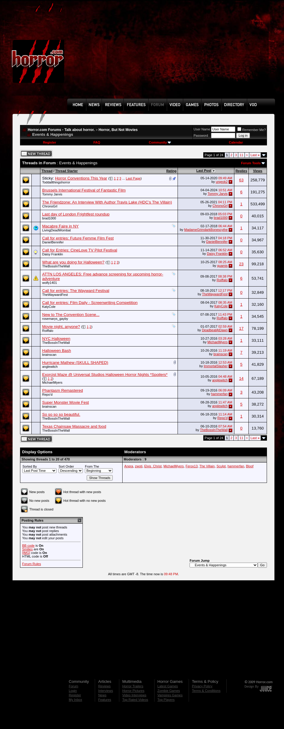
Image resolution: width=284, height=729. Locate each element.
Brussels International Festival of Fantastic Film (84, 190)
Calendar (236, 142)
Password (201, 135)
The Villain (207, 466)
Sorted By (29, 466)
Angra (128, 466)
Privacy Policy (202, 686)
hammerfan (219, 394)
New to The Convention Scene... (71, 314)
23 (241, 264)
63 (241, 180)
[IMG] (26, 553)
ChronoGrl (49, 206)
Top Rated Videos (135, 699)
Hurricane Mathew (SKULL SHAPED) (75, 362)
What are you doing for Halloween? (73, 262)
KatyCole (49, 306)
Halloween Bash (56, 350)
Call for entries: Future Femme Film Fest (78, 238)
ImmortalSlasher (216, 366)
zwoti (138, 466)
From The (92, 466)
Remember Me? (251, 130)
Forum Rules (31, 564)
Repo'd (47, 394)
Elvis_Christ (153, 466)
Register (49, 142)
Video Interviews (134, 695)
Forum (73, 686)
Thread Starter (66, 171)
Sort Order (66, 466)
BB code (28, 545)
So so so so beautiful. (61, 414)
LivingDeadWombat (56, 230)
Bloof (250, 466)
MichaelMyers (217, 342)
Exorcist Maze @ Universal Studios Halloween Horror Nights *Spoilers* (104, 374)
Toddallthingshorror (56, 182)
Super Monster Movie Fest (65, 402)
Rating (171, 171)
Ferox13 (192, 466)
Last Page (133, 178)
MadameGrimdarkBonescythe (206, 229)
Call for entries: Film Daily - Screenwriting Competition (90, 302)
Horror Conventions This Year (81, 178)
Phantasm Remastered (62, 390)
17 (241, 328)
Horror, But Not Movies (118, 130)
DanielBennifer (53, 242)
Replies (241, 171)
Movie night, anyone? (61, 326)
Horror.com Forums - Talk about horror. (61, 130)
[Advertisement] (147, 54)
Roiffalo (222, 280)
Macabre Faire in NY (60, 226)
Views (257, 171)
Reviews (104, 686)
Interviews (105, 690)
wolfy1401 (49, 282)
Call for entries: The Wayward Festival (75, 290)
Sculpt (221, 466)
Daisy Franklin (52, 254)
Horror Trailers (132, 686)
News (102, 695)
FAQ (96, 142)
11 (241, 155)
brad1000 (49, 218)
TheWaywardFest (55, 294)
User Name (202, 129)
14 (241, 378)
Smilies (27, 549)
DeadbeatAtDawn (214, 330)
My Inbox (75, 699)
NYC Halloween (56, 338)
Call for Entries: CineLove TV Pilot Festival (79, 250)
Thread (47, 171)
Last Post (203, 170)
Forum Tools (251, 163)
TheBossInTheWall (56, 266)
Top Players (166, 699)
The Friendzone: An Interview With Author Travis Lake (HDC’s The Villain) (107, 202)
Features (104, 699)
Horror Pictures (133, 690)
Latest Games (168, 686)
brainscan (49, 354)
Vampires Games (170, 695)
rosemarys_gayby (55, 318)
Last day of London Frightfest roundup (75, 214)
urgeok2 (222, 181)
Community (160, 142)
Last (255, 155)
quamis (222, 265)
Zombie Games (169, 690)
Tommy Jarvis (52, 194)
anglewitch (50, 366)
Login (73, 690)
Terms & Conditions (206, 690)
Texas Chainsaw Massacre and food (74, 426)
